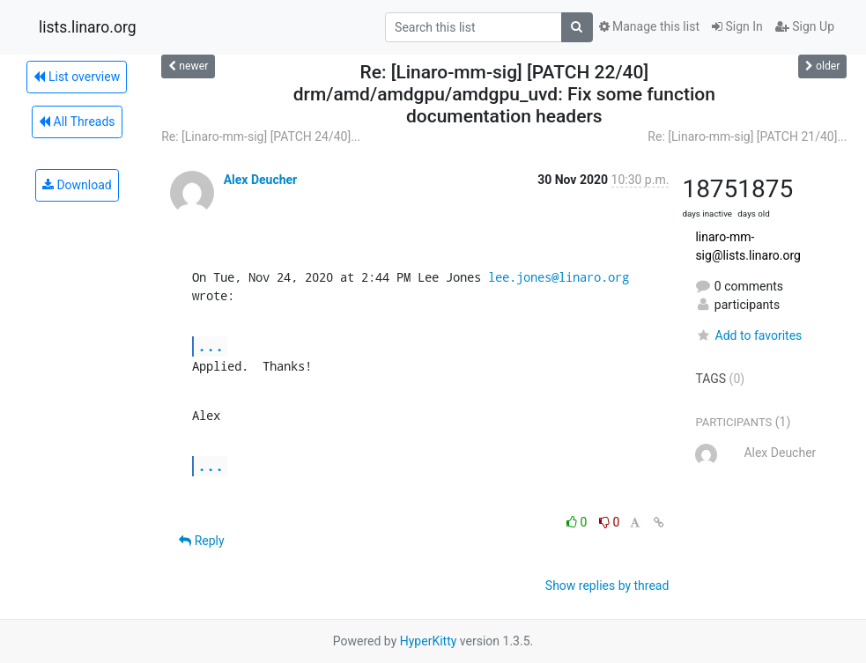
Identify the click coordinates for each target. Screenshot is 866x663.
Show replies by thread (607, 585)
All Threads (77, 121)
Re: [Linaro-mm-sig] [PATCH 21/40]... (747, 136)
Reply (201, 541)
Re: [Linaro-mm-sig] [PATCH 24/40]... (260, 136)
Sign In (737, 26)
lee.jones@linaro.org (558, 277)
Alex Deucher (261, 180)
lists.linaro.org (88, 27)
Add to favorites (748, 335)
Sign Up (804, 26)
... (210, 345)
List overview (76, 77)
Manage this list (649, 26)
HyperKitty (428, 641)
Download (77, 185)
